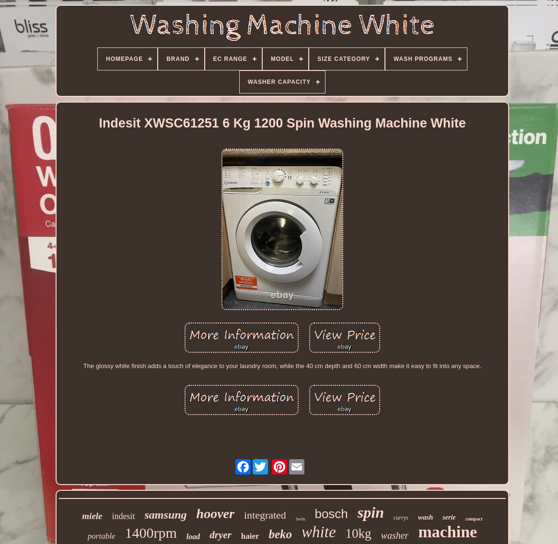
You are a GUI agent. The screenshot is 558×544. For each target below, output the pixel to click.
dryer (220, 535)
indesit (123, 516)
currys (401, 517)
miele (92, 516)
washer (395, 535)
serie (448, 517)
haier (250, 536)
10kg (359, 533)
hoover (215, 513)
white (319, 532)
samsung (166, 515)
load (193, 536)
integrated (265, 515)
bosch (331, 514)
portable (102, 536)
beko (280, 534)
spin (371, 512)
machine (447, 532)
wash (425, 517)
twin (300, 518)
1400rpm (150, 533)
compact (474, 518)
